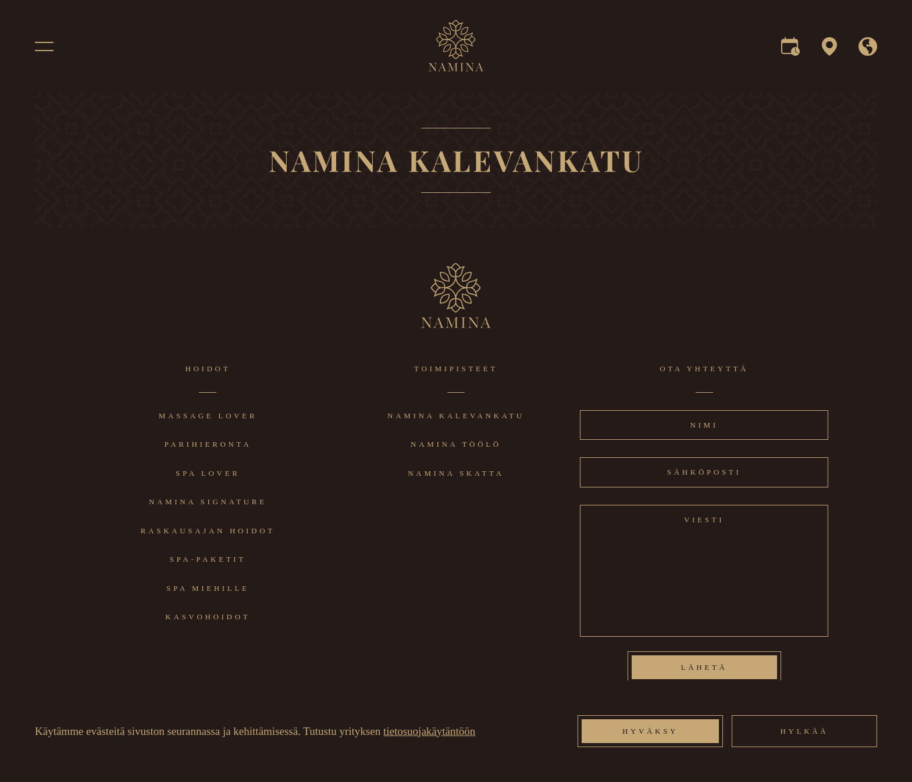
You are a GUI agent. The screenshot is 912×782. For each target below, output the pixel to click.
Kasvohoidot (207, 616)
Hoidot (207, 368)
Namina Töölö (456, 444)
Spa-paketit (208, 559)
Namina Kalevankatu (456, 415)
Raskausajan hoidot (208, 530)
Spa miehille (208, 588)
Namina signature (208, 501)
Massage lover (208, 415)
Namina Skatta (456, 473)
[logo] (456, 68)
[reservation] (790, 51)
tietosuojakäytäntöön (429, 731)
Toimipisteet (456, 368)
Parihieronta (207, 444)
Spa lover (208, 473)
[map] (829, 51)
